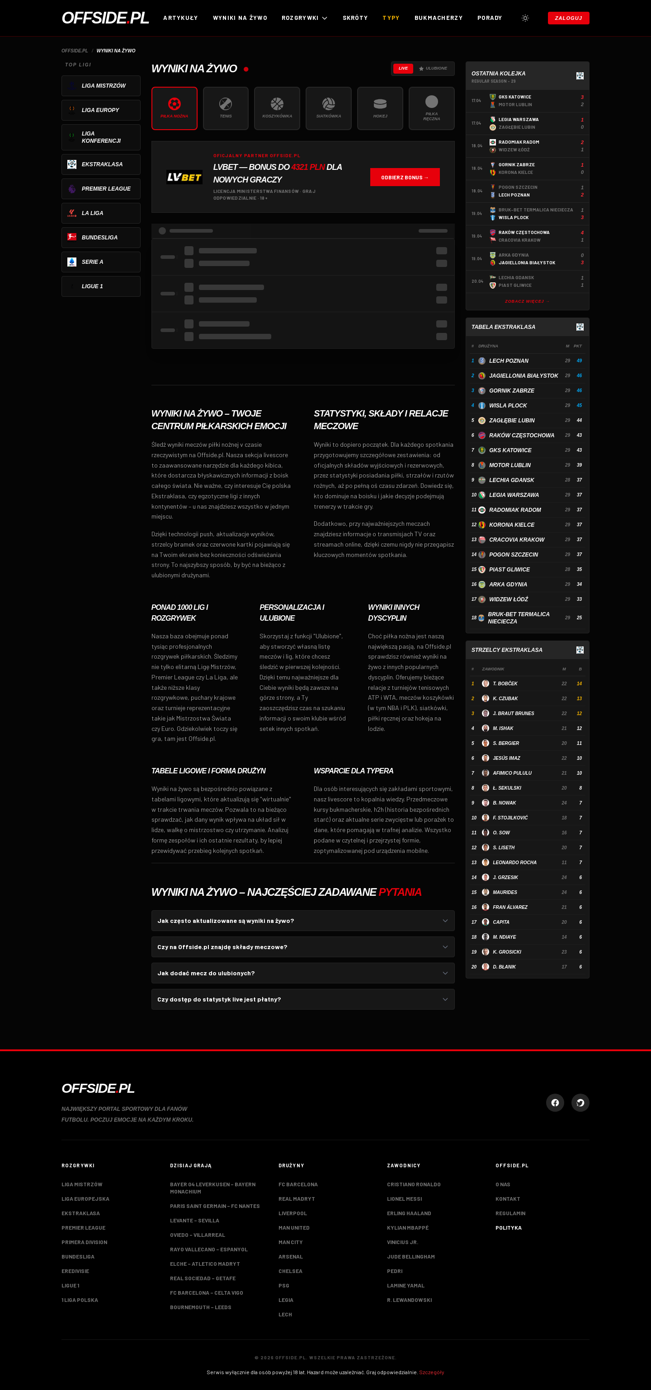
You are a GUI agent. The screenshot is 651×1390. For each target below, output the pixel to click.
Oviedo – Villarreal (197, 1234)
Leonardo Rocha (515, 862)
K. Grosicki (507, 952)
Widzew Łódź (508, 599)
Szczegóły (431, 1372)
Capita (501, 922)
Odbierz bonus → (405, 177)
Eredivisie (75, 1271)
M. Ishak (503, 728)
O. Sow (501, 832)
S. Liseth (503, 847)
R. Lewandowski (409, 1299)
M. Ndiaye (504, 937)
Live (403, 68)
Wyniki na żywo (240, 17)
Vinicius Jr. (402, 1242)
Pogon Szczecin (513, 555)
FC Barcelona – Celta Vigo (206, 1292)
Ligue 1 (70, 1285)
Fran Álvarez (510, 907)
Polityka (508, 1227)
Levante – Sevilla (194, 1220)
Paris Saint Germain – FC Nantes (215, 1206)
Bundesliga (77, 1256)
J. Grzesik (505, 877)
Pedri (394, 1271)
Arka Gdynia (508, 584)
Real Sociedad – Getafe (203, 1278)
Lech (285, 1314)
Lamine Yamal (406, 1285)
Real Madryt (296, 1198)
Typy (391, 17)
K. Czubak (505, 698)
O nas (502, 1184)
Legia (285, 1299)
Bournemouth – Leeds (200, 1307)
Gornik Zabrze (511, 391)
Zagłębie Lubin (512, 420)
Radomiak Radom (515, 510)
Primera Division (84, 1242)
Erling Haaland (409, 1213)
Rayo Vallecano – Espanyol (209, 1249)
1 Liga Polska (79, 1299)
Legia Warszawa (514, 495)
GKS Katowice (510, 450)
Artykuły (180, 17)
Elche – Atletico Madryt (205, 1263)
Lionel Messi (404, 1198)
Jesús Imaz (506, 758)
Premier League (83, 1227)
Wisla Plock (508, 405)
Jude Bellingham (411, 1256)
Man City (290, 1242)
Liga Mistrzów (82, 1184)
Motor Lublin (510, 465)
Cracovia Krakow (516, 540)
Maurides (505, 892)
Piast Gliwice (509, 569)
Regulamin (510, 1213)
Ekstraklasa (80, 1213)
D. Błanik (504, 966)
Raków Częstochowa (521, 435)
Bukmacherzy (439, 17)
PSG (283, 1285)
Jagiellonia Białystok (523, 376)
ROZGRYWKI (305, 18)
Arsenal (290, 1256)
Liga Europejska (85, 1198)
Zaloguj (568, 18)
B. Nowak (504, 802)
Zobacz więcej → (527, 301)
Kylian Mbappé (408, 1227)
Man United (294, 1227)
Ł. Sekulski (507, 788)
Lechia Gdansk (511, 480)
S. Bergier (506, 743)
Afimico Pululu (512, 773)
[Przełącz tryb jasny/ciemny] (525, 18)
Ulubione (433, 68)
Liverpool (292, 1213)
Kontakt (507, 1198)
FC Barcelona (298, 1184)
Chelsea (290, 1271)
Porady (490, 17)
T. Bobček (505, 683)
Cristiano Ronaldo (414, 1184)
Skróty (355, 17)
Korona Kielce (511, 525)
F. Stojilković (510, 817)
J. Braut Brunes (513, 713)
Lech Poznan (508, 361)
